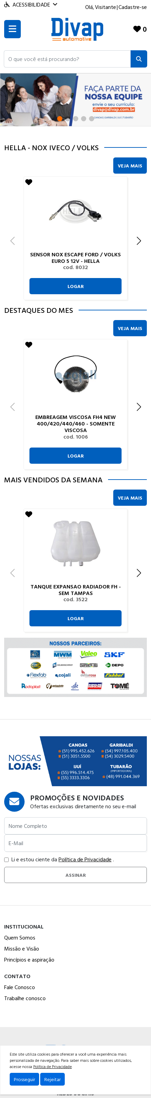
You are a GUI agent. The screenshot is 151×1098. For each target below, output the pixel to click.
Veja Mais (130, 165)
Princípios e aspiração (29, 959)
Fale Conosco (19, 987)
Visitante (105, 7)
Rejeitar (52, 1079)
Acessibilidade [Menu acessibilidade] (30, 4)
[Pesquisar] (139, 59)
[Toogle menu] (12, 29)
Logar (76, 286)
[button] (67, 59)
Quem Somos (19, 937)
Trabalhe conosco (25, 998)
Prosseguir (24, 1079)
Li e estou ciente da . (59, 859)
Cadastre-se (132, 7)
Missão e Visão (21, 948)
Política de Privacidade (85, 859)
